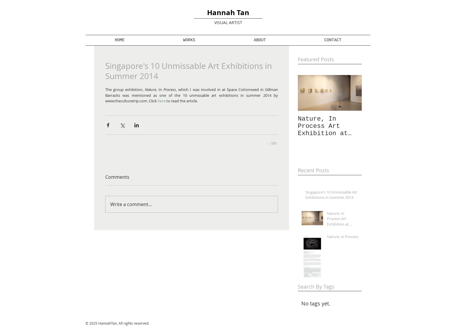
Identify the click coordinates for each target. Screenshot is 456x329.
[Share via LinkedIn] (136, 125)
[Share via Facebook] (108, 125)
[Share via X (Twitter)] (122, 125)
